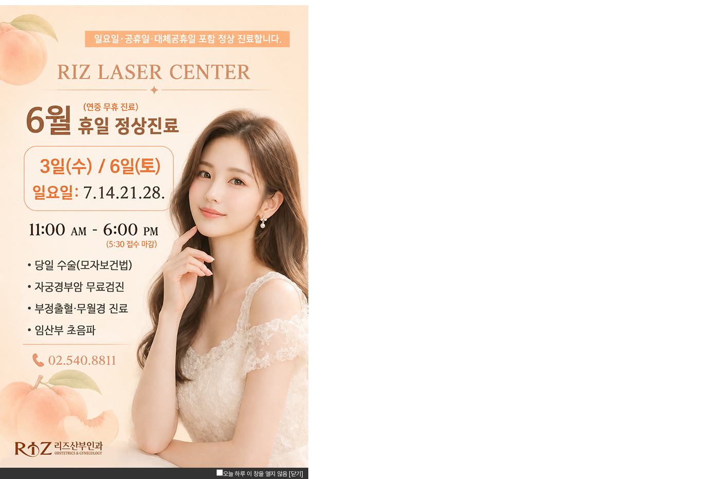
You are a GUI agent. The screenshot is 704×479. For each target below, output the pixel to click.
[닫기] (296, 473)
